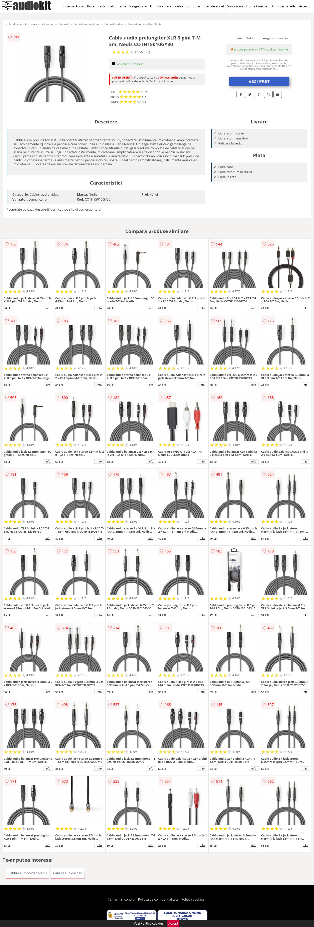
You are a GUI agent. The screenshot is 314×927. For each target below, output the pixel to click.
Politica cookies (192, 899)
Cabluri (63, 24)
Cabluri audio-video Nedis (144, 24)
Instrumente (117, 6)
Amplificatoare (160, 6)
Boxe (91, 6)
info (47, 308)
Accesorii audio (43, 24)
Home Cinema (257, 6)
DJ (272, 6)
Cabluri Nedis (113, 24)
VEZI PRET (259, 81)
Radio (178, 6)
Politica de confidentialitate (158, 899)
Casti (101, 6)
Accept (173, 923)
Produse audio (18, 24)
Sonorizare (235, 6)
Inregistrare (138, 6)
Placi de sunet (213, 6)
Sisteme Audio (73, 6)
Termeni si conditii (121, 899)
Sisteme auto (286, 6)
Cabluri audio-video (86, 24)
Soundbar (193, 6)
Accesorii (305, 6)
